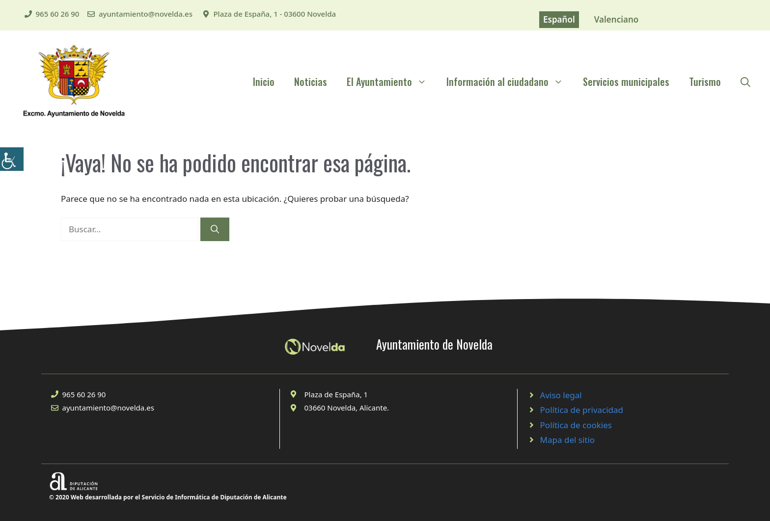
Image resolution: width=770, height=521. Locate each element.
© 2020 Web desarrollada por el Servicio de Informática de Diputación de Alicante (168, 497)
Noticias (310, 81)
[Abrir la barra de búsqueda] (745, 81)
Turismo (705, 81)
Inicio (264, 81)
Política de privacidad (581, 409)
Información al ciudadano (509, 81)
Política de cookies (576, 425)
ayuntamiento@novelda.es (145, 14)
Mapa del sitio (567, 439)
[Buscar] (214, 229)
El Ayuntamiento (392, 81)
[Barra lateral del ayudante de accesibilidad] (12, 159)
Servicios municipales (626, 81)
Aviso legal (561, 395)
